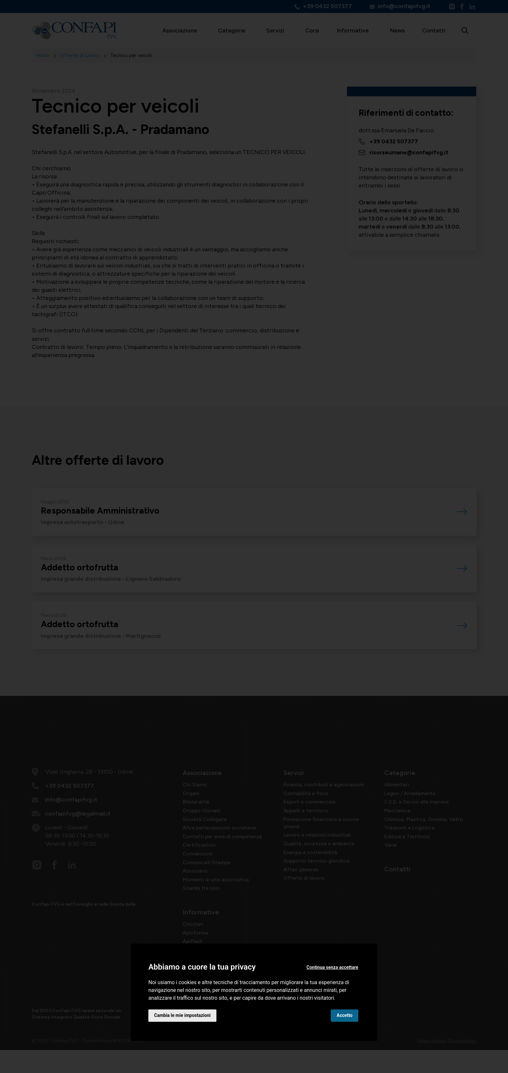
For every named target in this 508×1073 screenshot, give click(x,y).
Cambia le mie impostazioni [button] (182, 1015)
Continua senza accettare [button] (332, 967)
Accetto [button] (344, 1015)
